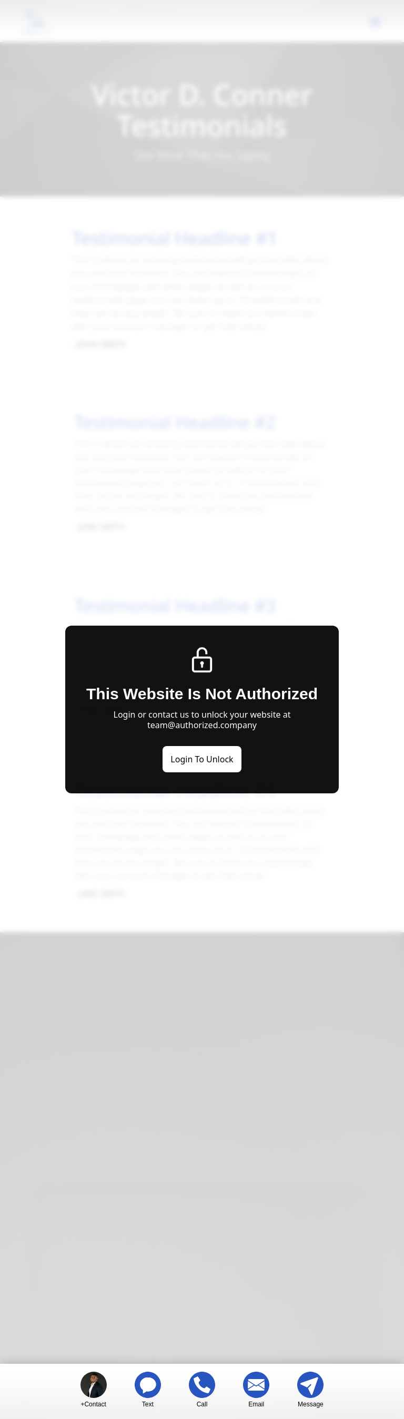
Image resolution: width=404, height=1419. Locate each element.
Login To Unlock (201, 759)
